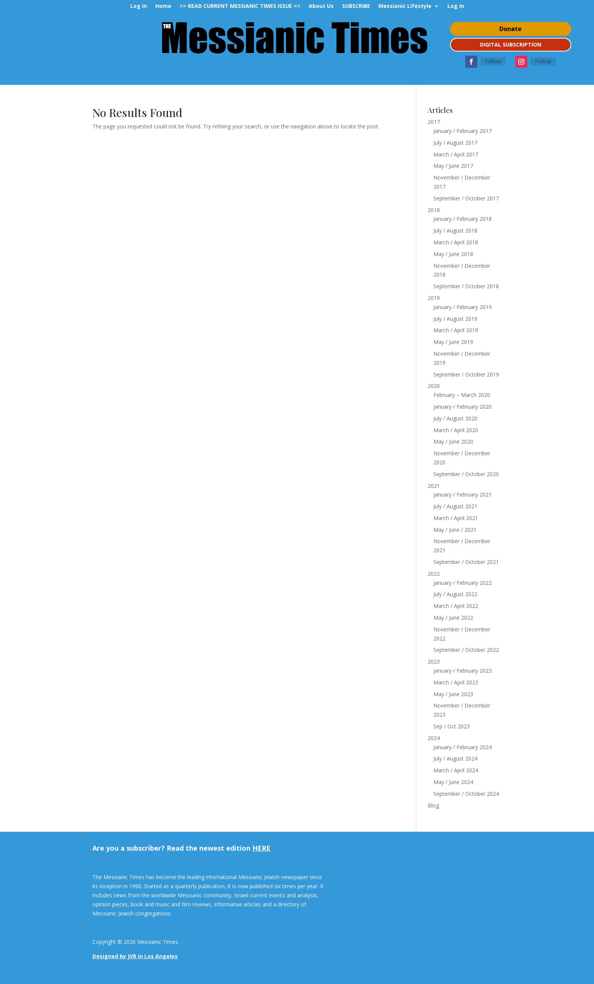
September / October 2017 (466, 198)
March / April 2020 (455, 430)
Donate (510, 29)
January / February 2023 (462, 670)
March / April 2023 (455, 682)
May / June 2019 (453, 341)
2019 (434, 297)
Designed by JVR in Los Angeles (135, 956)
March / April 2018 (455, 242)
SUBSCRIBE (356, 6)
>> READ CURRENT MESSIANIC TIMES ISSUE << (240, 6)
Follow (493, 61)
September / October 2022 (466, 649)
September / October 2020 (466, 474)
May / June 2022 (453, 617)
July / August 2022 (455, 594)
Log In (138, 6)
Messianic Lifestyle (404, 6)
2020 (434, 385)
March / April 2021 (455, 518)
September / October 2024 (466, 793)
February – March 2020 (461, 394)
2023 (434, 661)
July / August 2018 (455, 230)
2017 (434, 121)
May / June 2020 (453, 441)
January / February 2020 (462, 406)
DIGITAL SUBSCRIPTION (510, 44)
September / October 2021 (466, 561)
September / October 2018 (466, 286)
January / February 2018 (462, 218)
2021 (434, 485)
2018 (434, 210)
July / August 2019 (455, 318)
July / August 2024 (455, 758)
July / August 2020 (455, 418)
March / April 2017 (455, 154)
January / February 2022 (462, 582)
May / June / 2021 (455, 529)
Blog (433, 805)
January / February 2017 (462, 130)
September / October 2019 (466, 374)
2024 (434, 738)
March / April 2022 (455, 605)
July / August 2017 (455, 142)
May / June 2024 (453, 782)
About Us (321, 6)
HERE (261, 848)
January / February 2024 (462, 747)
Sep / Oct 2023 (451, 726)
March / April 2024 (455, 770)
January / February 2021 (462, 494)
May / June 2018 (453, 254)
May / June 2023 (453, 694)
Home (163, 6)
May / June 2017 (453, 165)
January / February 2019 (462, 307)
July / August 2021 (455, 506)
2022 (434, 573)
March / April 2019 (455, 330)
